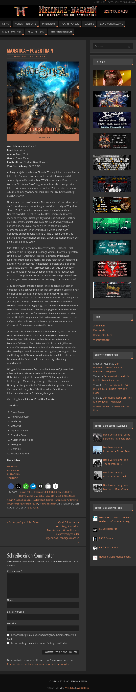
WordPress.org (101, 339)
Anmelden (99, 325)
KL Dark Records (108, 528)
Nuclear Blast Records (43, 500)
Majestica (40, 496)
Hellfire (68, 492)
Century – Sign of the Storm (23, 522)
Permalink (33, 507)
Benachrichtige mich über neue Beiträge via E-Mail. (39, 643)
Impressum (99, 2)
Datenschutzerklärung (121, 2)
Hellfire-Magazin (27, 496)
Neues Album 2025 (23, 500)
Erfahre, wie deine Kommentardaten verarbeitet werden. (38, 664)
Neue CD (49, 496)
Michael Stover (101, 406)
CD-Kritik (49, 492)
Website (11, 623)
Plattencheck (37, 56)
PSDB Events (106, 538)
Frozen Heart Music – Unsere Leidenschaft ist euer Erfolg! (115, 519)
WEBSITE (12, 466)
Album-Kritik (25, 492)
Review (35, 503)
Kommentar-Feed (103, 335)
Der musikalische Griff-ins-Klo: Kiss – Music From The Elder (111, 389)
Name (10, 600)
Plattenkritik (72, 500)
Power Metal (13, 503)
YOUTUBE (12, 478)
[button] (11, 486)
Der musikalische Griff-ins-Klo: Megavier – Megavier (107, 367)
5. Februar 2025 (17, 56)
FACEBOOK (13, 470)
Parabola (70, 688)
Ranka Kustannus (108, 547)
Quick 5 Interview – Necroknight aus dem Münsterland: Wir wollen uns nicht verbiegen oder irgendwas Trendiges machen (62, 532)
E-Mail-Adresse (15, 611)
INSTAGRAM (14, 474)
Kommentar (14, 571)
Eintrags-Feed (101, 330)
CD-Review (59, 492)
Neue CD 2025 (61, 496)
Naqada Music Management (115, 556)
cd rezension (38, 492)
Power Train (25, 503)
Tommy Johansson (47, 503)
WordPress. (83, 688)
